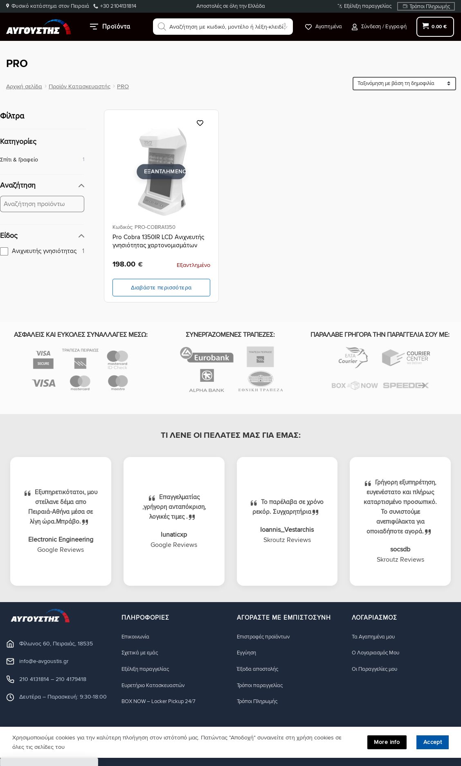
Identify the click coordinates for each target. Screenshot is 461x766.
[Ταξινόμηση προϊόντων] (404, 83)
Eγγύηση (248, 653)
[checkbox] (42, 251)
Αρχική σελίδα (24, 86)
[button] (379, 27)
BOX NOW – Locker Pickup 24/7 (163, 702)
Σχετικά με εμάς (142, 653)
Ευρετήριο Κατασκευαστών (157, 685)
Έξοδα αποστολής (260, 669)
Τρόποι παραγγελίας (262, 685)
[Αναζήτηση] (162, 26)
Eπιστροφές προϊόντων (266, 636)
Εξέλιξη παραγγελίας (367, 6)
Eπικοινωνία (136, 636)
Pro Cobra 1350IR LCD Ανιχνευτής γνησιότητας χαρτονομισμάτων (158, 241)
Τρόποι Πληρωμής (429, 6)
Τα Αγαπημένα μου (376, 636)
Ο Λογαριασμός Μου (379, 653)
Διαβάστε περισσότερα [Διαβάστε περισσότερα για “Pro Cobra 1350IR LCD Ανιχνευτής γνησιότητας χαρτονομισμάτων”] (161, 287)
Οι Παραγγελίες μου (378, 669)
